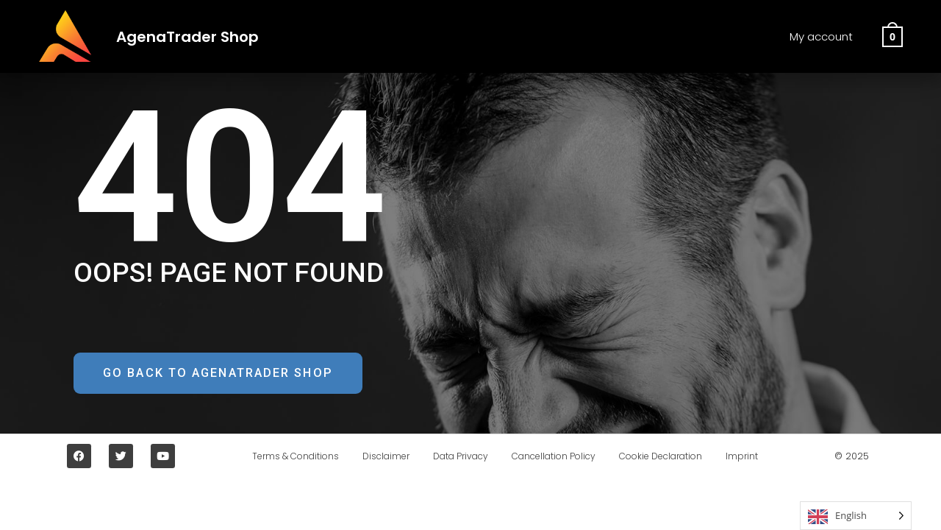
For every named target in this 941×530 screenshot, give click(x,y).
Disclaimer (377, 458)
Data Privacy (457, 458)
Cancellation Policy (556, 458)
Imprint (756, 458)
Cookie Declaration (669, 458)
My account (821, 36)
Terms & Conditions (280, 458)
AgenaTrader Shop (198, 36)
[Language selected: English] (856, 515)
